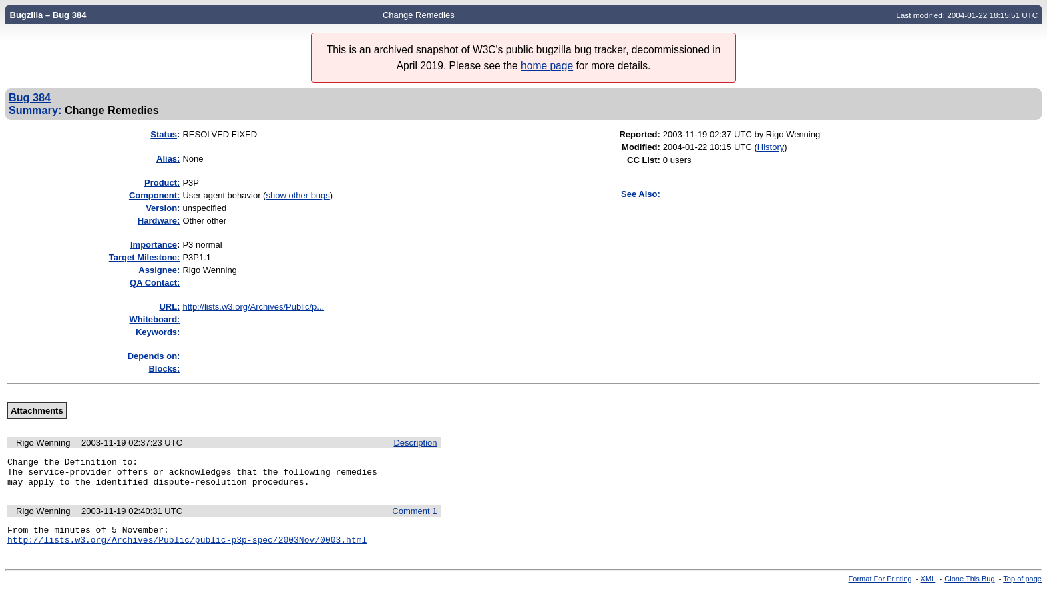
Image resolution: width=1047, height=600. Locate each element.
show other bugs (297, 195)
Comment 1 (414, 517)
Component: (154, 195)
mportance (153, 245)
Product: (162, 183)
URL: (169, 307)
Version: (163, 208)
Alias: (168, 159)
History (770, 147)
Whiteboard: (155, 319)
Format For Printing (880, 589)
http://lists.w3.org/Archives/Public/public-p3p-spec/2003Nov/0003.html (187, 549)
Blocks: (164, 369)
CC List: (643, 160)
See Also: (640, 194)
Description (415, 443)
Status (163, 134)
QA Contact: (155, 283)
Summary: (35, 110)
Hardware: (159, 221)
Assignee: (159, 270)
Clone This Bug (969, 589)
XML (928, 589)
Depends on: (154, 356)
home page (547, 65)
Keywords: (158, 332)
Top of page (1022, 589)
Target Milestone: (144, 257)
